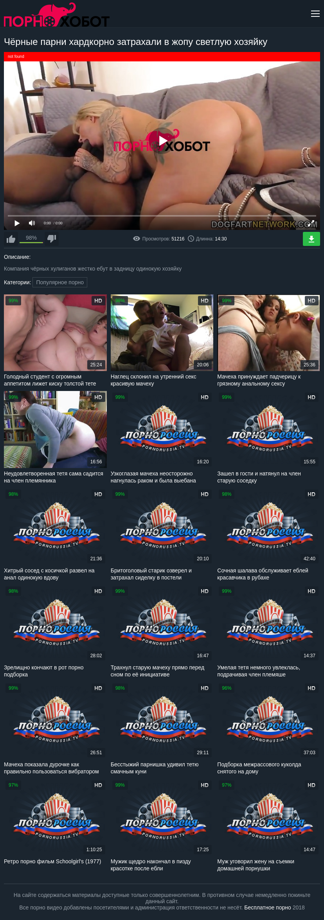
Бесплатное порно (267, 907)
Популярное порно (60, 282)
